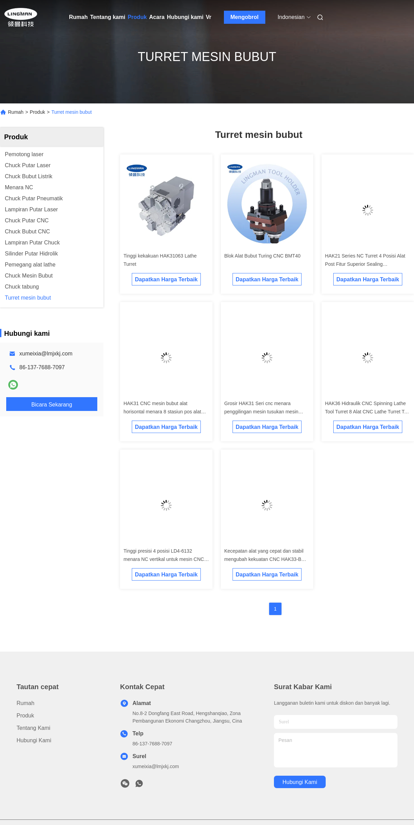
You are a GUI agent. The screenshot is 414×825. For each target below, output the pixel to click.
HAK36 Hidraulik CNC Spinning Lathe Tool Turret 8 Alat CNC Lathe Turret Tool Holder (368, 412)
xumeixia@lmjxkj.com (45, 353)
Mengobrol (244, 17)
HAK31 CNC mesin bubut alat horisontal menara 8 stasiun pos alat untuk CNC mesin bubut (162, 412)
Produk (137, 17)
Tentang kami (107, 17)
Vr (208, 17)
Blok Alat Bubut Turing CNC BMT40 (262, 256)
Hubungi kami (185, 17)
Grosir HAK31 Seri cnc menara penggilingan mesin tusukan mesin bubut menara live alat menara (261, 412)
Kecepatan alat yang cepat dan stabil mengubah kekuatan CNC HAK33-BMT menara (266, 559)
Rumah (78, 17)
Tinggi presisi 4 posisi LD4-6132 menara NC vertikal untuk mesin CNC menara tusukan (164, 559)
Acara (156, 17)
